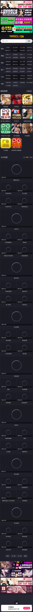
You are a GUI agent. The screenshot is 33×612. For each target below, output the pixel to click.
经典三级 (15, 64)
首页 (7, 556)
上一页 (13, 556)
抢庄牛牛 (29, 50)
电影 (2, 63)
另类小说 (15, 78)
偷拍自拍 (15, 61)
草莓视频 (22, 82)
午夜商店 (15, 82)
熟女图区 (22, 71)
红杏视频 (8, 85)
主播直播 (22, 57)
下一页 (19, 556)
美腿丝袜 (8, 71)
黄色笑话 (22, 78)
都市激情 (8, 75)
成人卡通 (22, 61)
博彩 (2, 49)
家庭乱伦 (15, 75)
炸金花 (15, 50)
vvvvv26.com (16, 36)
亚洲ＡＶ (8, 54)
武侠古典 (29, 75)
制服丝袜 (8, 64)
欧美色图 (22, 68)
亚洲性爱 (8, 61)
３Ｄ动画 (29, 54)
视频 (2, 56)
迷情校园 (8, 78)
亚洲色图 (15, 68)
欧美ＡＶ (22, 54)
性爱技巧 (29, 78)
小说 (2, 77)
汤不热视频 (29, 82)
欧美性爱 (29, 61)
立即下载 (26, 608)
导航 (2, 84)
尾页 (25, 556)
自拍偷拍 (15, 54)
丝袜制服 (15, 57)
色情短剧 (15, 85)
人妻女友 (22, 75)
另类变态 (29, 64)
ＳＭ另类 (29, 57)
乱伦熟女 (22, 64)
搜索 (29, 41)
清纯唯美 (15, 71)
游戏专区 (29, 47)
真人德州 (15, 47)
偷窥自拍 (8, 68)
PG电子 (8, 47)
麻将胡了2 (8, 50)
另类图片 (29, 71)
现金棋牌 (22, 50)
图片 (2, 70)
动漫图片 (29, 68)
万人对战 (22, 47)
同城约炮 (8, 82)
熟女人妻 (8, 57)
